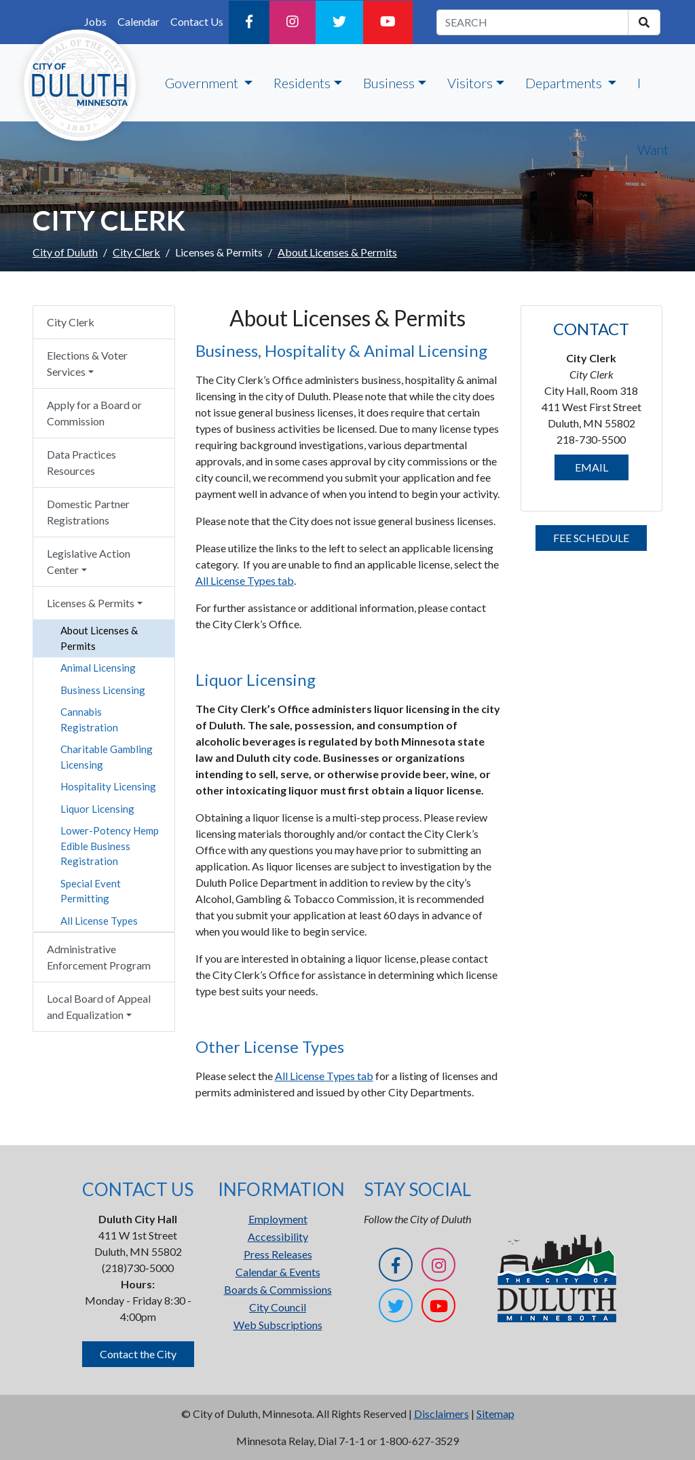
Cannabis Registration (89, 719)
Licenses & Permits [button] (90, 602)
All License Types (99, 921)
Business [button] (389, 83)
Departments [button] (565, 83)
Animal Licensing (98, 667)
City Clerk (136, 252)
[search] (644, 22)
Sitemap (495, 1413)
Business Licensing (102, 690)
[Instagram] (292, 22)
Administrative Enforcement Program (99, 957)
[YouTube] (388, 22)
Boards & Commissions (278, 1289)
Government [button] (203, 83)
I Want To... (653, 149)
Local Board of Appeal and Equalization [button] (99, 1006)
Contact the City (138, 1353)
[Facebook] (249, 22)
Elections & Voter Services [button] (87, 363)
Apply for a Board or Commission (94, 412)
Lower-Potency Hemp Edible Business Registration (109, 845)
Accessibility (278, 1236)
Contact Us (196, 21)
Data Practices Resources (81, 462)
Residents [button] (302, 83)
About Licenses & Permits (99, 638)
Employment (277, 1218)
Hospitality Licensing (108, 786)
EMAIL (591, 467)
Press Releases (278, 1254)
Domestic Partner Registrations (88, 511)
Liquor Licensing (97, 809)
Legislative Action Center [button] (88, 561)
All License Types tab (244, 580)
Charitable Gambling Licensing (106, 757)
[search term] (532, 22)
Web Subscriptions (277, 1324)
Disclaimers (441, 1413)
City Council (277, 1307)
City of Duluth (65, 252)
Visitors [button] (470, 83)
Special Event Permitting (90, 891)
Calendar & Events (278, 1271)
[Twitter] (339, 22)
